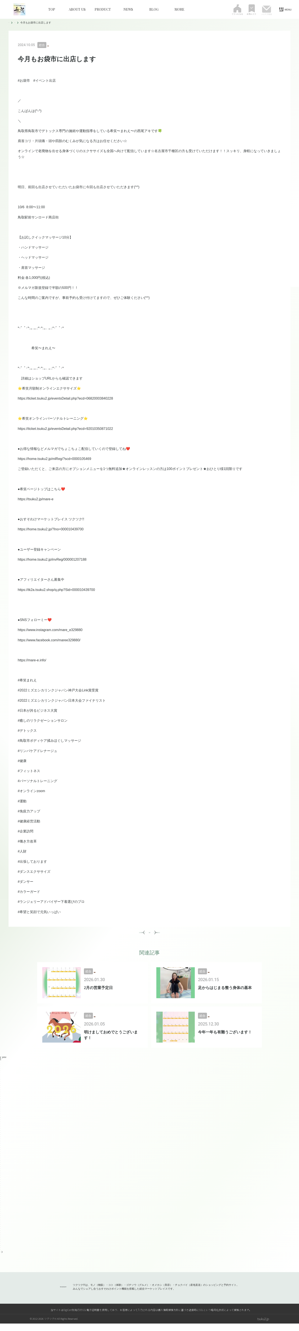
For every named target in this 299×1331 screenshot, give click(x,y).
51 (1, 1174)
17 (1, 1101)
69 (1, 1212)
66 (1, 1206)
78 (1, 1231)
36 (1, 1142)
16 (1, 1099)
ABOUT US (77, 9)
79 (1, 1233)
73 (1, 1221)
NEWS (128, 9)
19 (1, 1105)
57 (1, 1187)
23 (1, 1114)
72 (1, 1219)
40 (1, 1150)
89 (1, 1255)
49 (1, 1169)
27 (1, 1123)
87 (1, 1251)
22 (1, 1112)
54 (1, 1180)
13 (1, 1093)
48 (1, 1167)
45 (1, 1161)
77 (1, 1229)
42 (1, 1155)
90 (1, 1257)
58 (1, 1189)
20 (1, 1108)
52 (1, 1176)
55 (1, 1182)
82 (1, 1240)
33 (1, 1135)
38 (1, 1146)
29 (1, 1127)
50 (1, 1172)
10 (1, 1086)
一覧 (149, 936)
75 (1, 1225)
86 (1, 1248)
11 (1, 1088)
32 (1, 1133)
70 (1, 1214)
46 (1, 1163)
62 (1, 1197)
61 (1, 1195)
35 (1, 1140)
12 (1, 1091)
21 (1, 1110)
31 (1, 1131)
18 (1, 1103)
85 (1, 1246)
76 (1, 1227)
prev (3, 1065)
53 (1, 1178)
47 (1, 1165)
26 (1, 1120)
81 (1, 1238)
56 (1, 1184)
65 (1, 1204)
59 (1, 1191)
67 (1, 1208)
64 (1, 1201)
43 (1, 1157)
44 (1, 1159)
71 (1, 1216)
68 (1, 1210)
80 (1, 1236)
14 (1, 1095)
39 (1, 1148)
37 (1, 1144)
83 (1, 1242)
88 (1, 1253)
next (3, 1259)
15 (1, 1097)
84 (1, 1244)
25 (1, 1118)
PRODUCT (103, 9)
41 (1, 1152)
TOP (51, 9)
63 (1, 1199)
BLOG (153, 9)
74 (1, 1223)
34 (1, 1137)
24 (1, 1116)
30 (1, 1129)
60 (1, 1193)
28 (1, 1125)
